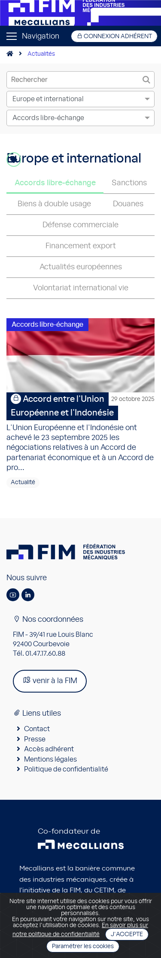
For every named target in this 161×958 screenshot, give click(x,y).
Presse (35, 739)
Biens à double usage (54, 204)
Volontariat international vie (80, 288)
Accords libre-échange (55, 183)
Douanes (128, 204)
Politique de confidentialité (66, 769)
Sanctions (129, 183)
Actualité (23, 482)
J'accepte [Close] (127, 934)
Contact (37, 729)
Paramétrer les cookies (83, 946)
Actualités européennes (80, 267)
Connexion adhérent (114, 36)
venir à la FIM (49, 680)
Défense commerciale (80, 225)
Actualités (41, 54)
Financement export (81, 246)
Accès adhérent (49, 749)
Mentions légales (50, 759)
